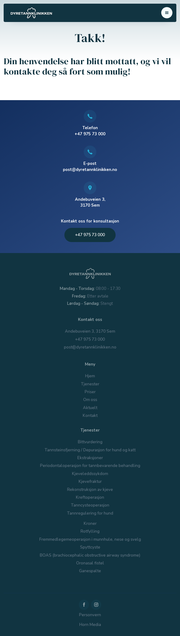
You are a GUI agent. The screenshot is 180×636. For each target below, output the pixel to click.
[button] (166, 12)
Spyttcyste (90, 547)
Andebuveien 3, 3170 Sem (90, 331)
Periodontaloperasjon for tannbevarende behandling (90, 465)
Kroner (90, 523)
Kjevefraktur (90, 481)
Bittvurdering (90, 442)
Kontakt (90, 415)
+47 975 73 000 (90, 235)
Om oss (90, 400)
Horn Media (90, 624)
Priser (90, 392)
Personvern (90, 615)
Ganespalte (90, 571)
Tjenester (90, 384)
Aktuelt (90, 408)
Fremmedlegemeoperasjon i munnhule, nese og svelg (90, 539)
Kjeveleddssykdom (90, 474)
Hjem (90, 376)
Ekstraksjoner (90, 458)
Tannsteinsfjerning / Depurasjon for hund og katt (90, 450)
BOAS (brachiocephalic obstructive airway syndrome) (90, 555)
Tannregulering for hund (90, 513)
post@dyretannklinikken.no (90, 347)
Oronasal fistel (90, 563)
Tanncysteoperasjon (90, 505)
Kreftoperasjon (90, 497)
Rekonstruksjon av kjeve (90, 489)
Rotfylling (90, 531)
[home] (30, 13)
